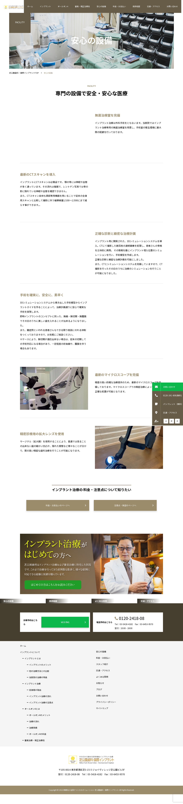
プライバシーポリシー (106, 711)
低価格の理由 (35, 699)
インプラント (59, 6)
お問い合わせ (173, 6)
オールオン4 (75, 6)
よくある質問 (102, 686)
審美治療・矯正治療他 (35, 750)
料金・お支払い (125, 6)
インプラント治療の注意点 (41, 712)
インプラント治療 (33, 693)
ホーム (45, 6)
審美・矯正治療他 (92, 6)
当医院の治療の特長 (38, 687)
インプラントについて (30, 661)
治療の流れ (34, 731)
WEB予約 (73, 632)
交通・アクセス (156, 6)
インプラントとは (33, 668)
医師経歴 (141, 6)
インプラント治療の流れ (40, 706)
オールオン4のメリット (39, 724)
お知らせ (100, 692)
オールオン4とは (32, 718)
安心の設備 (109, 6)
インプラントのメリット (40, 674)
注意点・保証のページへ (133, 505)
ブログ (99, 699)
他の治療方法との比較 (39, 680)
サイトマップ (102, 718)
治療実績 (33, 737)
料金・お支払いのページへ (65, 505)
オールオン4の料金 (37, 743)
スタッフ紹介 (102, 673)
